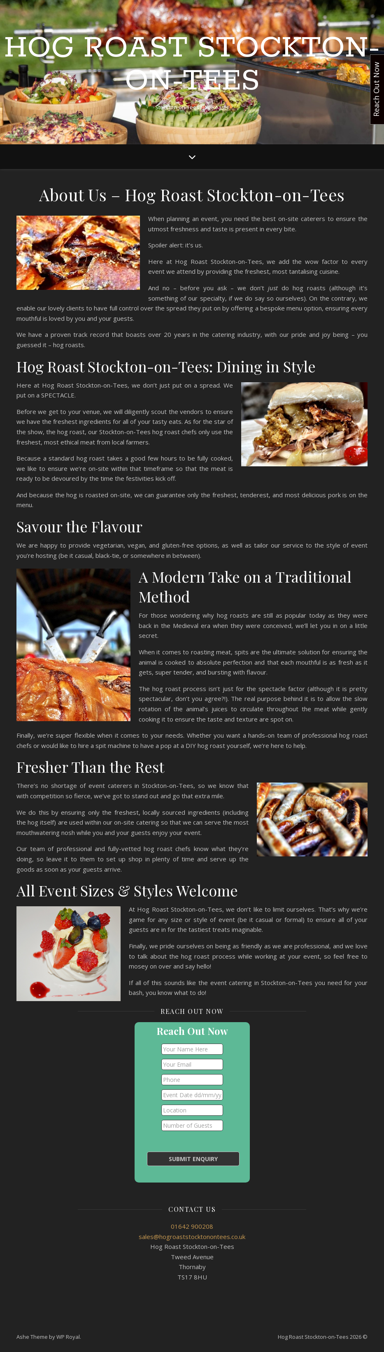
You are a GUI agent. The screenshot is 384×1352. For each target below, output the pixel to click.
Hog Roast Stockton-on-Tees (192, 65)
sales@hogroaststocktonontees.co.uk (192, 1236)
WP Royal (68, 1336)
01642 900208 (192, 1226)
